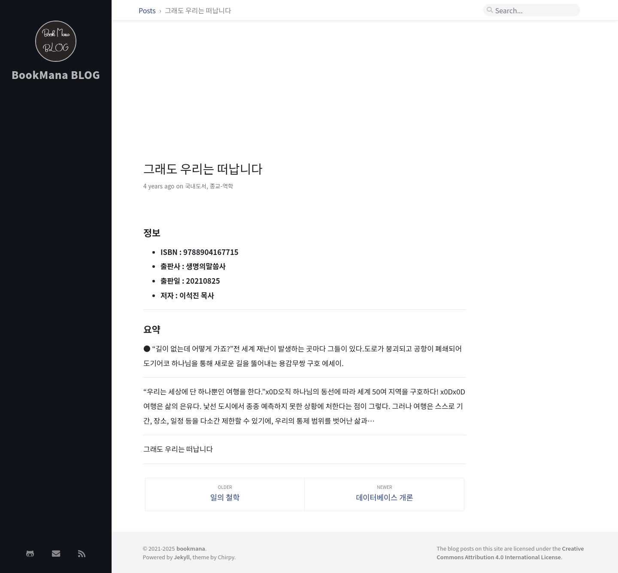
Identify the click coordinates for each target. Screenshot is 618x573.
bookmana (190, 548)
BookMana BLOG (56, 74)
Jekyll (182, 557)
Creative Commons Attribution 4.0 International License (510, 552)
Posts (148, 10)
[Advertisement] (56, 224)
